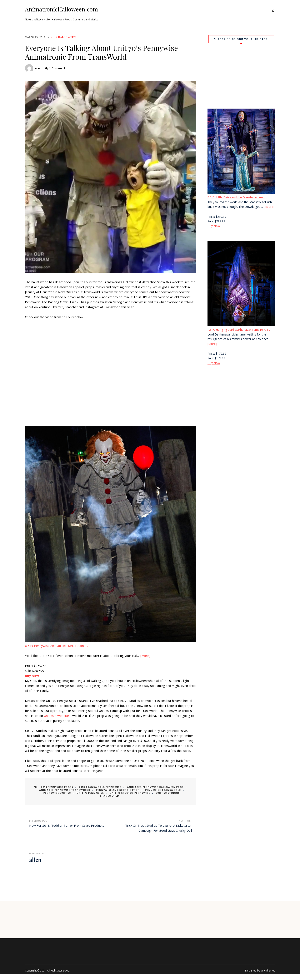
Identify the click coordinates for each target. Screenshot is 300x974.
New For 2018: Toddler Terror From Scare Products (66, 822)
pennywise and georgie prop (109, 789)
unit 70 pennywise (72, 792)
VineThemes (268, 967)
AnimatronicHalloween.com (61, 9)
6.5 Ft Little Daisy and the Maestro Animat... (237, 197)
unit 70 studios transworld (152, 792)
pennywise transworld (151, 789)
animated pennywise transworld (60, 789)
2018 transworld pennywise (100, 787)
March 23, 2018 (35, 37)
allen (38, 68)
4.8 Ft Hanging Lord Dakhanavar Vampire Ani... (239, 330)
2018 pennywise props (61, 787)
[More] (145, 656)
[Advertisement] (241, 404)
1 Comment (57, 68)
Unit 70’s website (56, 716)
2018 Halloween (63, 37)
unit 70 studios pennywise (108, 792)
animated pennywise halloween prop (151, 787)
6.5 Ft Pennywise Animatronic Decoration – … (57, 645)
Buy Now (214, 226)
